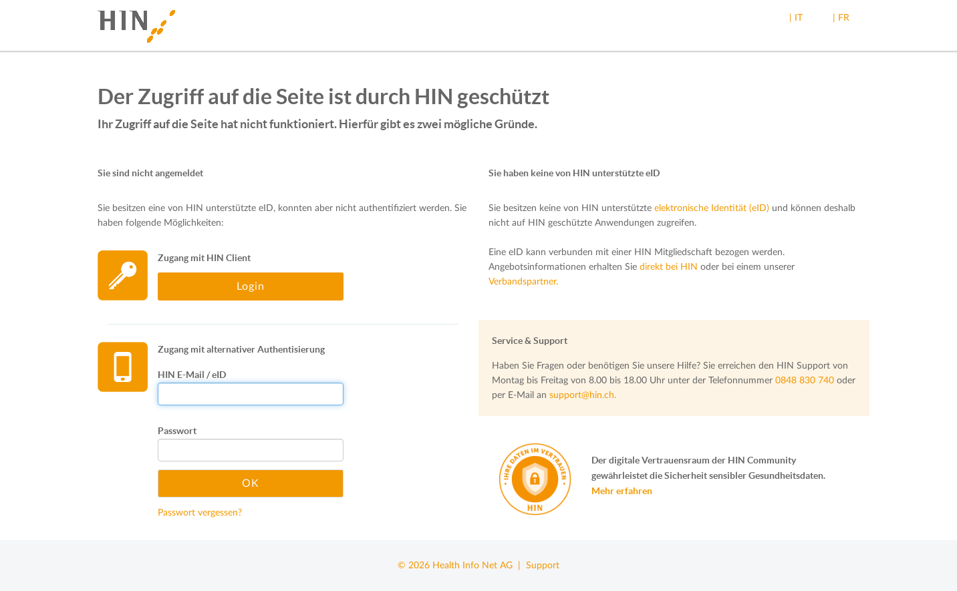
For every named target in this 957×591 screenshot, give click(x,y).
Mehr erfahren (621, 490)
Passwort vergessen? (200, 513)
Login (251, 286)
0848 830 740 (804, 380)
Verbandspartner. (523, 281)
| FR (841, 18)
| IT (796, 18)
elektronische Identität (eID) (711, 208)
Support (542, 565)
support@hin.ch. (582, 395)
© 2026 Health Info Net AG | (462, 565)
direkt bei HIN (669, 267)
